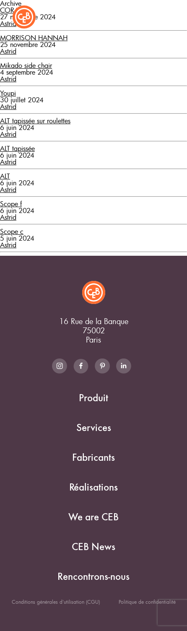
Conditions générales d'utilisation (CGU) (56, 601)
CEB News (93, 547)
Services (93, 428)
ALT (5, 176)
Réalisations (93, 487)
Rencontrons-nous (93, 577)
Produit (93, 398)
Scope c (11, 231)
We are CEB (93, 517)
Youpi (8, 93)
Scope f (11, 203)
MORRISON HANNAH (34, 37)
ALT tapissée (17, 148)
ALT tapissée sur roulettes (35, 120)
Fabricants (93, 458)
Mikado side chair (26, 65)
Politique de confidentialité (147, 601)
